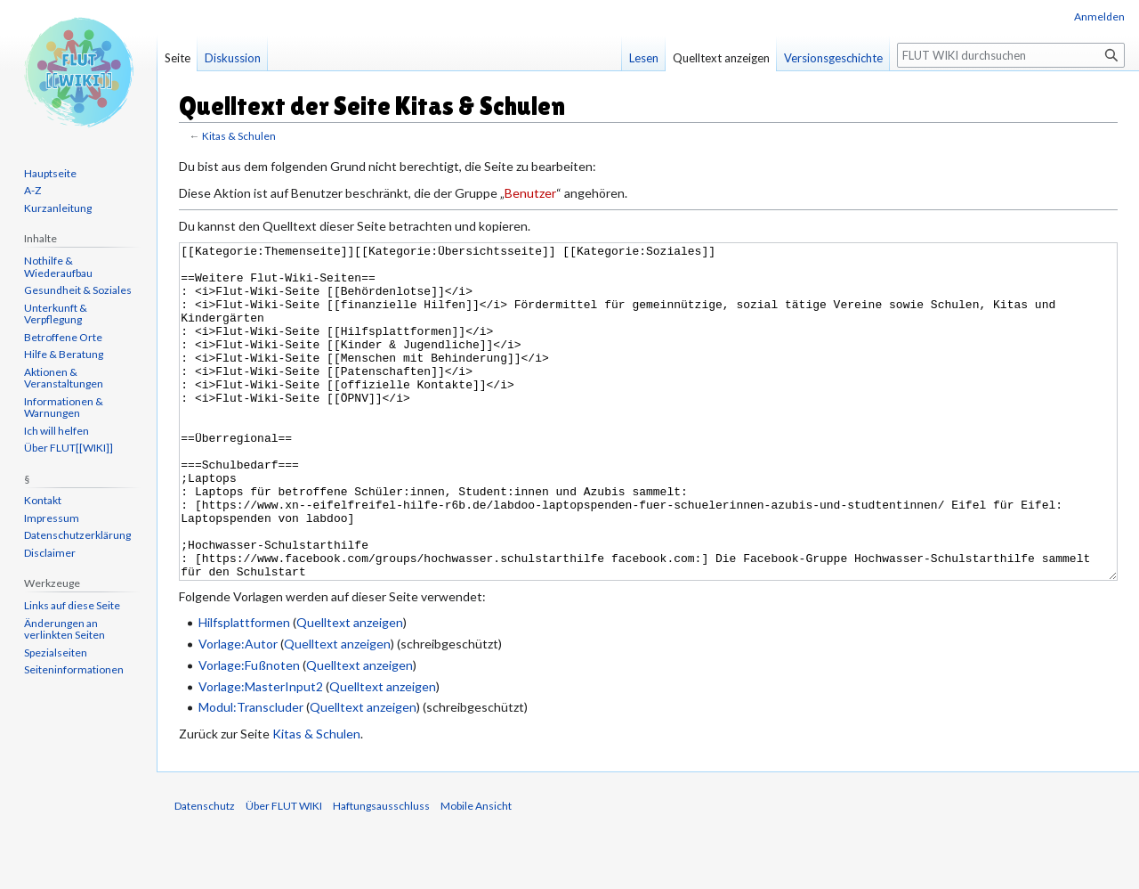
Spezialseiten (55, 652)
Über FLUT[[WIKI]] (68, 447)
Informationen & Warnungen (63, 407)
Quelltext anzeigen (349, 689)
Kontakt (42, 500)
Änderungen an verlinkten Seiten (64, 629)
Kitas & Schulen (239, 136)
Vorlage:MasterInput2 (260, 753)
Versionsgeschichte (833, 58)
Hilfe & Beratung (63, 354)
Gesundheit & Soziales (78, 290)
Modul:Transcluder (250, 773)
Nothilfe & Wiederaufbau (58, 267)
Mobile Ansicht (476, 872)
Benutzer (530, 192)
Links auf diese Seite (72, 605)
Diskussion (233, 58)
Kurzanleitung (58, 208)
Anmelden (1099, 16)
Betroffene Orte (63, 337)
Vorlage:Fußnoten (249, 731)
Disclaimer (50, 552)
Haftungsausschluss (381, 872)
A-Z (32, 190)
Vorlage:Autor (238, 710)
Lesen (643, 58)
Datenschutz (204, 872)
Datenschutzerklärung (77, 535)
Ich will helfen (56, 430)
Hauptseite (50, 173)
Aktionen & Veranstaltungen (63, 378)
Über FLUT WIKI (284, 872)
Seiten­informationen (74, 669)
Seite (177, 58)
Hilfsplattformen (244, 689)
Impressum (51, 518)
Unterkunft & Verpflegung (55, 314)
